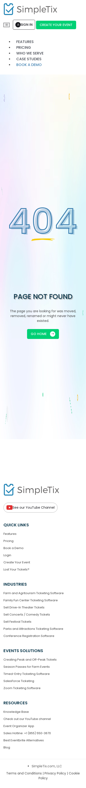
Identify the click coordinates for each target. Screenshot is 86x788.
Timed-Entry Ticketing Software (26, 674)
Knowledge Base (16, 712)
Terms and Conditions (24, 773)
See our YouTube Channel (30, 507)
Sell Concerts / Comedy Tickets (26, 614)
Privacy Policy (55, 773)
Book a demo (29, 64)
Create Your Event (56, 25)
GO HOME (43, 334)
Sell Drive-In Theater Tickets (23, 607)
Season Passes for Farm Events (26, 667)
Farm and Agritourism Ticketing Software (33, 593)
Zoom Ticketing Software (22, 688)
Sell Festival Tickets (17, 621)
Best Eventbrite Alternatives (23, 740)
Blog (6, 747)
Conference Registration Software (28, 636)
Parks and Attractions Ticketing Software (33, 629)
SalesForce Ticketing (18, 681)
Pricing (8, 541)
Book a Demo (13, 548)
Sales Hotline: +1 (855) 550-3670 (27, 733)
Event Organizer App (18, 726)
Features (10, 534)
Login (7, 555)
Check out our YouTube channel (27, 719)
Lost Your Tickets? (16, 569)
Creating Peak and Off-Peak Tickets (30, 659)
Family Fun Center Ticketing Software (30, 600)
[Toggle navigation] (6, 25)
